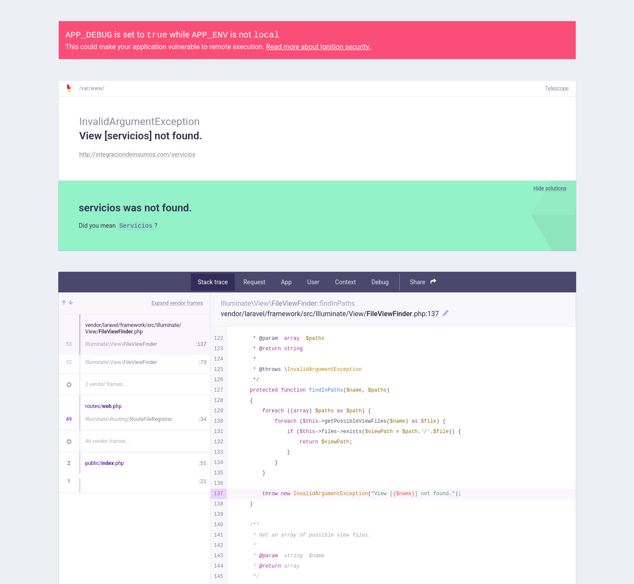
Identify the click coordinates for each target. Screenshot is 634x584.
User (313, 283)
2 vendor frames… (105, 386)
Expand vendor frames (177, 304)
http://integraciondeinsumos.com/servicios (137, 154)
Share (423, 283)
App (286, 283)
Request (254, 283)
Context (345, 283)
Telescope (557, 88)
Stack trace (213, 283)
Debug (380, 283)
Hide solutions (550, 188)
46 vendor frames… (107, 443)
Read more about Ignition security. (318, 47)
